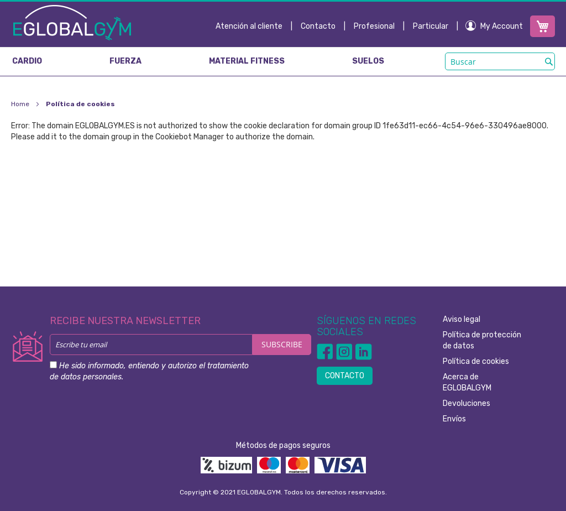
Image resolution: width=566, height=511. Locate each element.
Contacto (318, 26)
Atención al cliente (249, 26)
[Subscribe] (282, 344)
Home (21, 104)
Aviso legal (461, 319)
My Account (501, 26)
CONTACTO (344, 375)
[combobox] (500, 61)
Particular (430, 26)
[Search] (549, 61)
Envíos (454, 419)
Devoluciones (466, 403)
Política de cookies (476, 361)
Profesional (374, 26)
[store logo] (72, 22)
